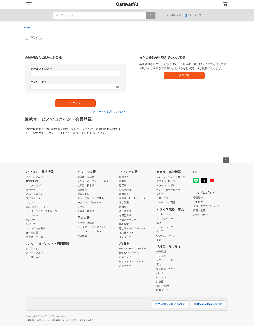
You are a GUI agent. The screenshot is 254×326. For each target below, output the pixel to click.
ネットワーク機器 (35, 228)
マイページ (193, 15)
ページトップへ (226, 160)
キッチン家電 (86, 172)
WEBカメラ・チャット (38, 207)
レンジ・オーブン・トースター (94, 181)
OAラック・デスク (166, 235)
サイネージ (32, 215)
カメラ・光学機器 (168, 172)
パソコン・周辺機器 (40, 172)
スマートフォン (34, 252)
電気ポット (83, 189)
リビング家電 (128, 172)
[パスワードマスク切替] (117, 86)
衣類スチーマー (127, 219)
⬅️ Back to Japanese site (208, 304)
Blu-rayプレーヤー (129, 252)
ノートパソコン (34, 176)
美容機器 (82, 235)
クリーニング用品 (165, 202)
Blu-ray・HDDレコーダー (132, 248)
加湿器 (122, 181)
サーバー (31, 189)
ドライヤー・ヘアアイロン (91, 227)
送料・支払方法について (206, 206)
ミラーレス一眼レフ (167, 185)
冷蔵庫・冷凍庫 (85, 176)
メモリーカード (164, 260)
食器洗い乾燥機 (85, 211)
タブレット (32, 248)
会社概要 (30, 320)
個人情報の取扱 (86, 320)
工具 (158, 240)
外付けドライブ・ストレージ (41, 211)
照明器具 (124, 176)
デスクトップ (33, 185)
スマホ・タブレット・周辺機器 (47, 243)
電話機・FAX (126, 232)
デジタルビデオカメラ (168, 189)
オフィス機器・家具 (170, 209)
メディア (161, 255)
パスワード (39, 82)
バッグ (159, 273)
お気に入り (173, 15)
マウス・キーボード (37, 237)
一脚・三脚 (162, 198)
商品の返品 (199, 210)
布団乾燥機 (125, 215)
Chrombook (32, 181)
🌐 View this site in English (170, 304)
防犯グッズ (162, 290)
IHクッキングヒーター (89, 202)
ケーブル (161, 277)
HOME (27, 27)
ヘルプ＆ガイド (204, 192)
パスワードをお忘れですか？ (108, 111)
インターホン (126, 237)
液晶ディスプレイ (35, 194)
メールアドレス (42, 68)
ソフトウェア (33, 224)
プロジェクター (34, 198)
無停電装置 (32, 232)
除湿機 (122, 185)
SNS (196, 172)
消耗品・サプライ (168, 246)
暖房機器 (124, 194)
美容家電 (83, 218)
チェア (159, 231)
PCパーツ (31, 219)
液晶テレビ (125, 257)
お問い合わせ (200, 214)
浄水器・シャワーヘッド (132, 228)
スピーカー (125, 265)
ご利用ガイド (200, 201)
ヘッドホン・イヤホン (131, 261)
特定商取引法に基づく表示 (64, 320)
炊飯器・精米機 (85, 185)
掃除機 (122, 207)
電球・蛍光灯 (163, 285)
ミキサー (82, 207)
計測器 (159, 281)
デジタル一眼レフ (165, 181)
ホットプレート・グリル (90, 198)
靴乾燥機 (124, 224)
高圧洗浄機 (125, 211)
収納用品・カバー (165, 268)
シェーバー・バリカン (89, 231)
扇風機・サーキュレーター (133, 198)
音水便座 (124, 202)
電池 (158, 264)
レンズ (159, 194)
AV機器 (124, 243)
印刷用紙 (161, 251)
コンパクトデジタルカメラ (170, 176)
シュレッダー (163, 214)
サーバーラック (164, 227)
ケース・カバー (34, 257)
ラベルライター (164, 218)
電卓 (158, 222)
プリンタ (31, 202)
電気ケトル (83, 194)
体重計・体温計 (85, 222)
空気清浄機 (125, 189)
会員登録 (198, 197)
